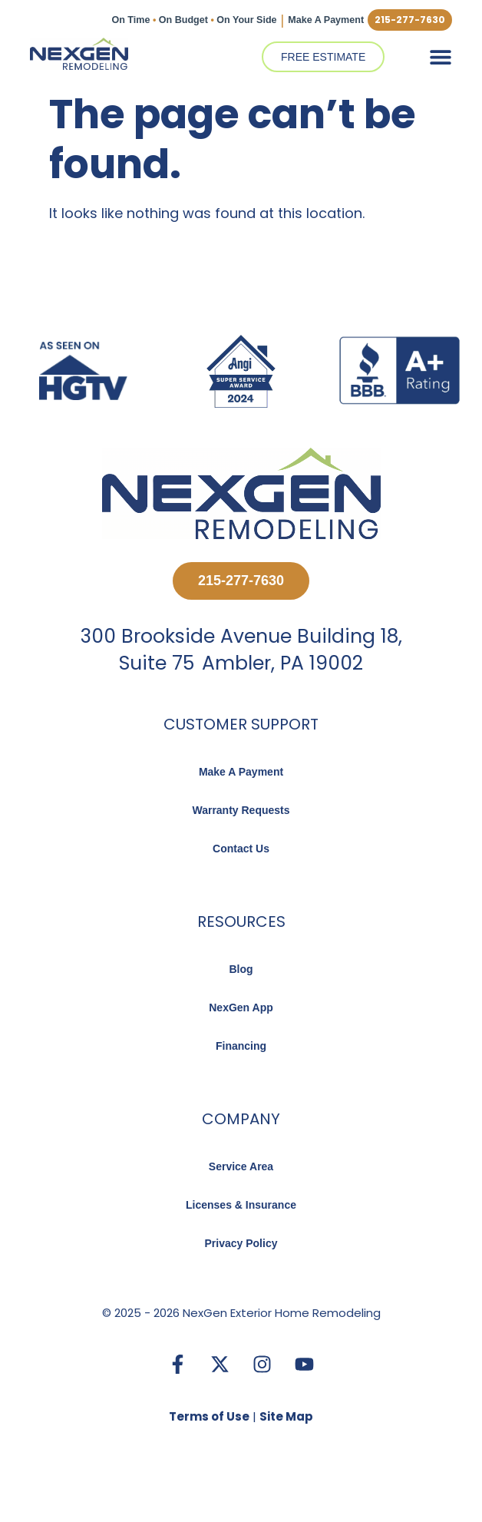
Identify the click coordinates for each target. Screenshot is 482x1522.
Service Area (241, 1166)
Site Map (286, 1416)
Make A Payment (324, 20)
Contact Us (241, 848)
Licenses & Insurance (241, 1205)
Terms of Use (209, 1416)
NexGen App (241, 1007)
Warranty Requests (240, 810)
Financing (241, 1046)
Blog (241, 969)
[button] (440, 56)
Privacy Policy (241, 1243)
